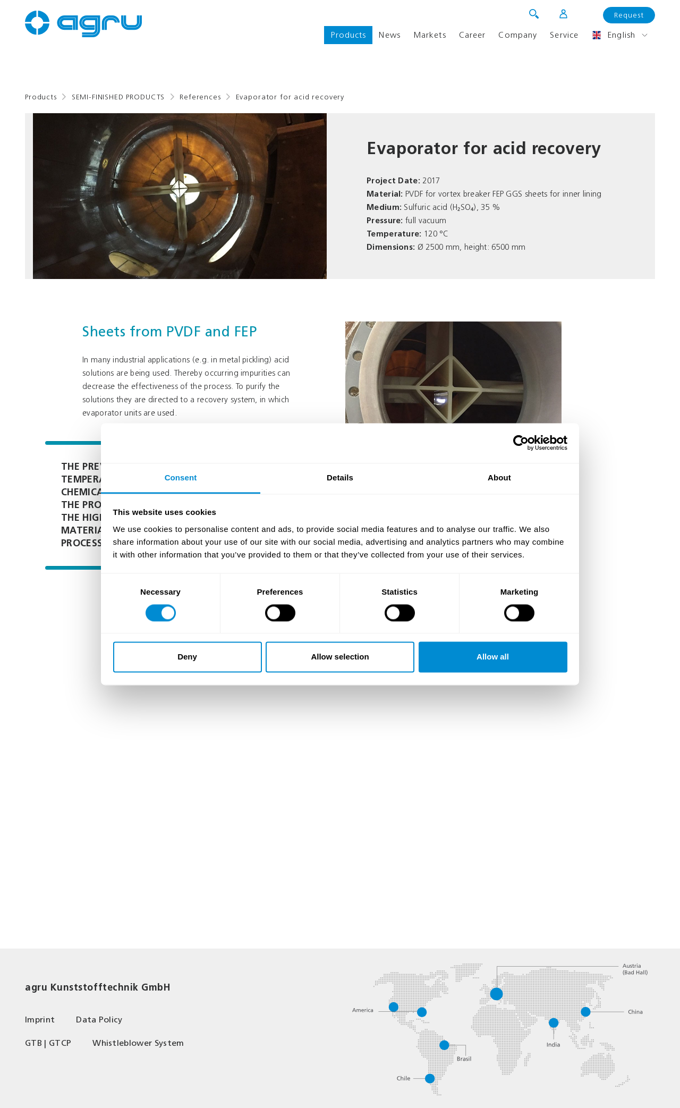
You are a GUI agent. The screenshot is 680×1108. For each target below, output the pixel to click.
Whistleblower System (138, 1043)
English (613, 35)
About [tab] (499, 477)
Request (629, 15)
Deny (187, 657)
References (200, 97)
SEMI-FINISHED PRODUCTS (118, 97)
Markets (429, 35)
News (389, 35)
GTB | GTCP (48, 1043)
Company (517, 35)
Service (564, 35)
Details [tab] (340, 477)
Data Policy (99, 1019)
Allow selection (340, 657)
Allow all (493, 657)
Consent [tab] (181, 477)
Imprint (40, 1019)
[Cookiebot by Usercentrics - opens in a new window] (520, 443)
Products (348, 35)
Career (472, 35)
